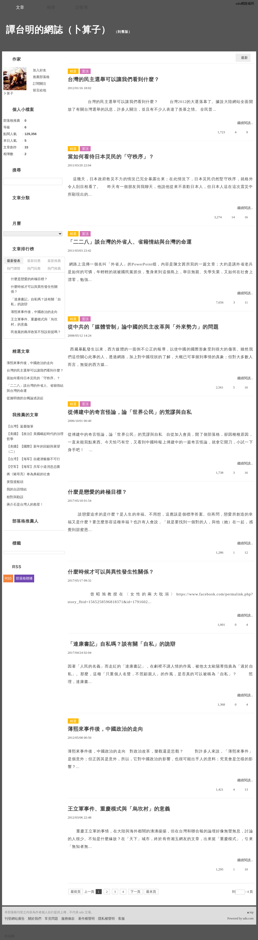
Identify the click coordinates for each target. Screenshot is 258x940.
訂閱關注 (39, 84)
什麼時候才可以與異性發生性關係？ (111, 572)
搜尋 (57, 181)
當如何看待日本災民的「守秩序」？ (111, 156)
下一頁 (135, 892)
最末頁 (151, 892)
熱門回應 (34, 268)
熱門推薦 (54, 268)
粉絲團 (10, 936)
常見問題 (51, 918)
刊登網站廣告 (15, 918)
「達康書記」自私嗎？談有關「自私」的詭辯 (122, 644)
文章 (20, 7)
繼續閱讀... (245, 123)
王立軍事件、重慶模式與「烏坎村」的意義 (119, 809)
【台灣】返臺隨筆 (20, 426)
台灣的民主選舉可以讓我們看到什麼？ (113, 79)
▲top (249, 912)
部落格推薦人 (25, 521)
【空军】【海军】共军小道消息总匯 (33, 467)
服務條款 (68, 918)
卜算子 (8, 93)
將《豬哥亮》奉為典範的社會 (28, 474)
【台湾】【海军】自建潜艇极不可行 (33, 459)
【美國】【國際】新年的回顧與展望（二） (33, 448)
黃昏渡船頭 (15, 482)
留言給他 (39, 90)
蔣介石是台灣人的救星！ (25, 504)
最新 (244, 58)
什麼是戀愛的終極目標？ (97, 492)
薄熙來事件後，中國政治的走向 (105, 729)
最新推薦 (54, 261)
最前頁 (76, 892)
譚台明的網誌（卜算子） (58, 29)
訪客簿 (81, 7)
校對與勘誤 (15, 497)
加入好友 (39, 70)
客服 (121, 918)
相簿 (51, 7)
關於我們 (34, 918)
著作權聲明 (86, 918)
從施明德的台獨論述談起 (25, 398)
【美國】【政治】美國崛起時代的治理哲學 (35, 436)
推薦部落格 (41, 77)
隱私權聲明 (106, 918)
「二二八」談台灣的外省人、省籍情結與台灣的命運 (130, 242)
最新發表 (13, 261)
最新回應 (34, 261)
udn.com (248, 918)
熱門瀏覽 (13, 268)
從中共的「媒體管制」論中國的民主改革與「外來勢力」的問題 (143, 327)
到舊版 (123, 32)
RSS (8, 578)
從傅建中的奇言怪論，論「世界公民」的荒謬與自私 (130, 412)
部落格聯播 (24, 578)
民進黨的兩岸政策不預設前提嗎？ (36, 332)
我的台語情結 (17, 489)
